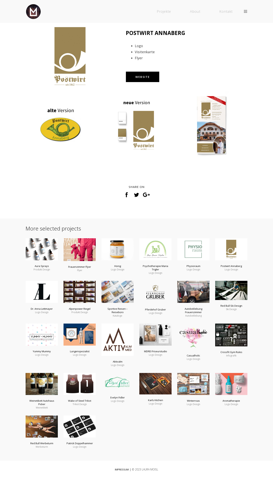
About (195, 11)
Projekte (164, 11)
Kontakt (226, 11)
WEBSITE (147, 79)
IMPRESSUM (122, 479)
